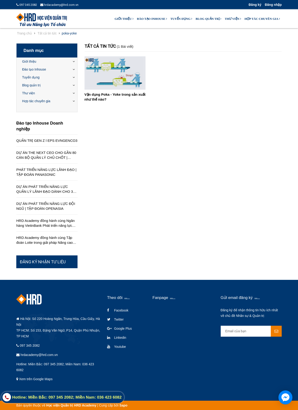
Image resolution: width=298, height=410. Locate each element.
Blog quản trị (208, 18)
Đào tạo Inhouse (152, 18)
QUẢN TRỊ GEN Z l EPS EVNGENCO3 (46, 140)
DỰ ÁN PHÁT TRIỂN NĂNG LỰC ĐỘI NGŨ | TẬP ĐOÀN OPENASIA (45, 206)
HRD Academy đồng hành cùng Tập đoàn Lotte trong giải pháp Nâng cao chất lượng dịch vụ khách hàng (44, 240)
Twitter (119, 319)
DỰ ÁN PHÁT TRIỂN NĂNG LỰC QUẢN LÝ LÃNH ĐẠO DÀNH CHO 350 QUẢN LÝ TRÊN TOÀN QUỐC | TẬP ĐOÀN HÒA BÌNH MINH (46, 189)
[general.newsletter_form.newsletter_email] (251, 331)
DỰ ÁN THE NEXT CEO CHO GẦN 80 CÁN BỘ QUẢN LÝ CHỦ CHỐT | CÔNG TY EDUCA (46, 155)
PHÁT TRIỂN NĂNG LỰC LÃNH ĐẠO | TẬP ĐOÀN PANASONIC (46, 172)
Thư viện (233, 18)
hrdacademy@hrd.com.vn (59, 5)
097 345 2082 (26, 5)
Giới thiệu (124, 18)
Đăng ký (255, 5)
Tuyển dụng (181, 18)
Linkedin (120, 337)
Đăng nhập (273, 5)
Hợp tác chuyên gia (262, 18)
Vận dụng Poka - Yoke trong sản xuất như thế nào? (115, 96)
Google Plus (123, 328)
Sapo (123, 405)
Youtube (120, 347)
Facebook (121, 310)
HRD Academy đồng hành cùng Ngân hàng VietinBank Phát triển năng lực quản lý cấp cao (45, 223)
